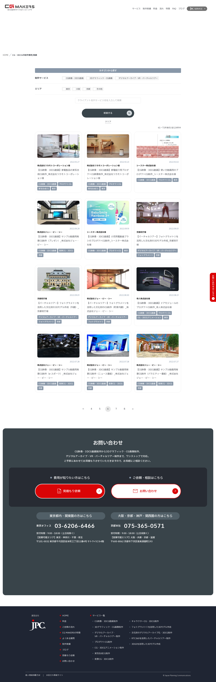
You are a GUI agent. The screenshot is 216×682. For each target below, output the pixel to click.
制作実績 (147, 8)
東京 (68, 89)
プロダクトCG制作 (103, 642)
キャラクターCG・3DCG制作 (145, 621)
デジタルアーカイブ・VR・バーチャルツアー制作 (107, 634)
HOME (5, 55)
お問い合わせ (68, 661)
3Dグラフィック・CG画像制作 (109, 627)
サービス (136, 8)
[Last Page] (133, 409)
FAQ (174, 8)
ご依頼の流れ (68, 627)
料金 (155, 8)
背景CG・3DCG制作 (104, 659)
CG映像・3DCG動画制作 (106, 621)
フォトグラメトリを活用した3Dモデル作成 (151, 627)
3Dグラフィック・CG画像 (101, 78)
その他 (99, 89)
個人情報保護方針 (32, 675)
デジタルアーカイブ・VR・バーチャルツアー (138, 78)
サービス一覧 (99, 615)
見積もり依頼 (68, 655)
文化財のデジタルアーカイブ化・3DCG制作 (152, 632)
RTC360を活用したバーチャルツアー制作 (151, 638)
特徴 (168, 8)
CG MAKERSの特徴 (71, 632)
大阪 (78, 89)
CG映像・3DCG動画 (74, 78)
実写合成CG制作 (102, 653)
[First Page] (83, 409)
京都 (88, 89)
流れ (162, 8)
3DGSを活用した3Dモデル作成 (146, 644)
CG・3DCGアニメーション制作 (109, 647)
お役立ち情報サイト (54, 675)
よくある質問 (68, 638)
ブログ (181, 8)
